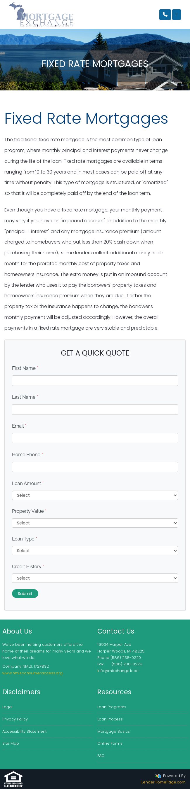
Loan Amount (28, 483)
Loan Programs (111, 707)
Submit (25, 593)
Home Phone (27, 454)
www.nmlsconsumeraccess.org (32, 673)
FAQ (101, 755)
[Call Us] (165, 14)
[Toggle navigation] (176, 14)
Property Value (29, 511)
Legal (7, 707)
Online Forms (109, 743)
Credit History (28, 566)
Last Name (25, 397)
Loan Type (24, 539)
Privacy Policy (15, 719)
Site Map (10, 743)
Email (19, 426)
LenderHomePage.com (163, 782)
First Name (25, 368)
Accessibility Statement (24, 731)
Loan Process (110, 719)
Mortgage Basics (113, 731)
